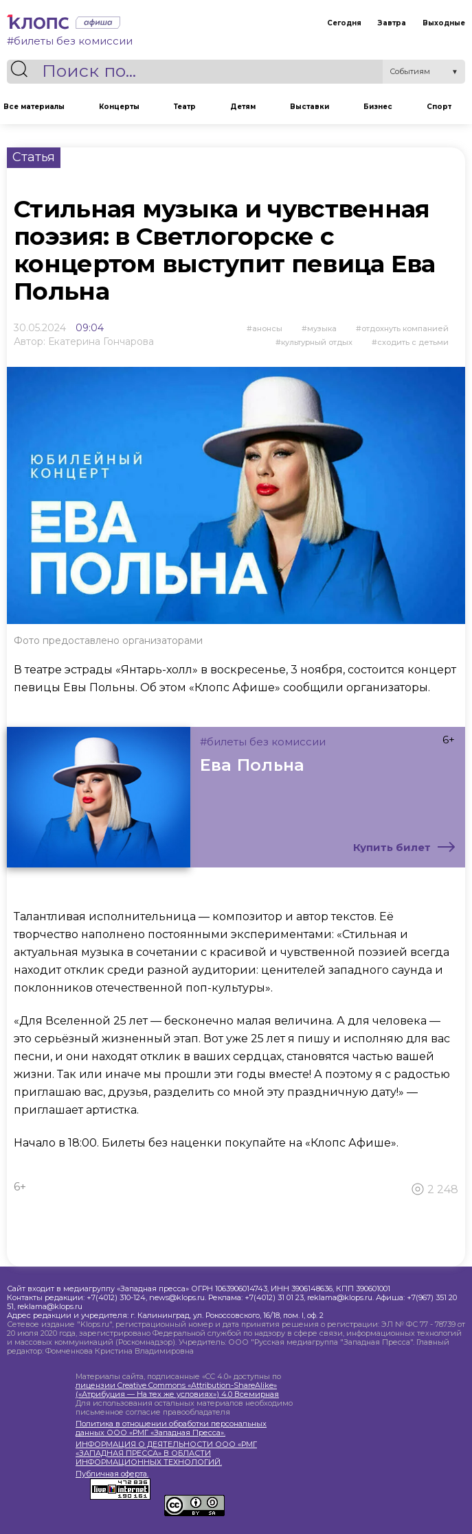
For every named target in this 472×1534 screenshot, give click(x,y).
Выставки (309, 106)
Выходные (444, 23)
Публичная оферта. (112, 1474)
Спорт (439, 106)
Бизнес (377, 106)
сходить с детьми (413, 342)
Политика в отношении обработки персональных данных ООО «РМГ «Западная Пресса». (171, 1428)
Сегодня (344, 23)
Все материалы (34, 106)
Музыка (322, 328)
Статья (33, 157)
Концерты (119, 106)
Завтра (392, 23)
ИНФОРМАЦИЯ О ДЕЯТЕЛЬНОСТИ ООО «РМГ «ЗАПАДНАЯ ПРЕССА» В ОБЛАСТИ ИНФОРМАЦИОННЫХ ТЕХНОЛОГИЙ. (166, 1453)
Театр (185, 106)
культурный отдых (316, 342)
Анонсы (267, 328)
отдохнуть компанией (405, 328)
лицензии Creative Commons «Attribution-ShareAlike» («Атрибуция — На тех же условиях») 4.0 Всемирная (177, 1389)
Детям (243, 106)
